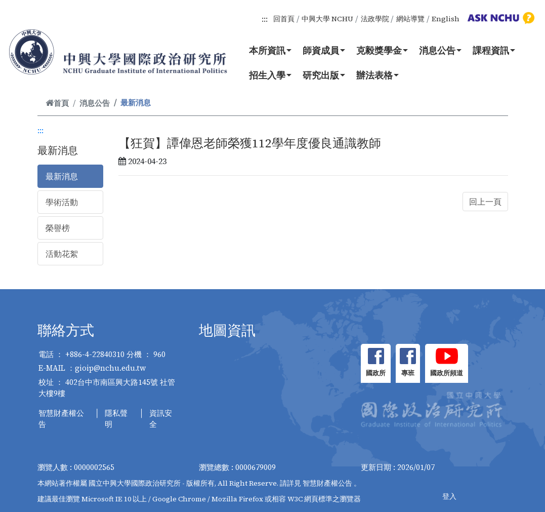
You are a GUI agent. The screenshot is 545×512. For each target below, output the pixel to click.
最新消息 (62, 176)
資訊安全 (160, 419)
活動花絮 (62, 253)
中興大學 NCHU (327, 19)
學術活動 (62, 202)
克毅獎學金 (382, 50)
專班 (407, 373)
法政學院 (375, 19)
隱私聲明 (116, 419)
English (445, 19)
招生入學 (270, 75)
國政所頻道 (446, 373)
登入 (449, 496)
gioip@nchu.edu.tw (110, 368)
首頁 (57, 103)
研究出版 (324, 75)
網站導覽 (410, 19)
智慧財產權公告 (61, 419)
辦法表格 (377, 75)
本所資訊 (270, 50)
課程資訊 (494, 50)
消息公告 (440, 50)
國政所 (376, 373)
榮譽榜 (58, 227)
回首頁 (284, 19)
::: (265, 18)
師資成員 (324, 50)
